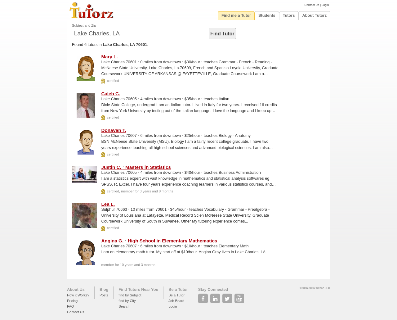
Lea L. (108, 204)
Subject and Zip (84, 25)
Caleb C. (110, 93)
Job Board (176, 301)
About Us (76, 289)
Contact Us (312, 5)
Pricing (72, 301)
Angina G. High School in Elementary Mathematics (159, 240)
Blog (104, 289)
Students (266, 15)
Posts (104, 295)
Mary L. (109, 56)
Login (325, 5)
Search (123, 306)
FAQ (70, 306)
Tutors (289, 15)
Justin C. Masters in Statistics (136, 167)
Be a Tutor (178, 289)
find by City (127, 301)
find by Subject (129, 295)
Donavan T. (113, 130)
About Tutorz (314, 15)
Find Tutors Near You (138, 289)
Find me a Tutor (236, 15)
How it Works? (78, 295)
